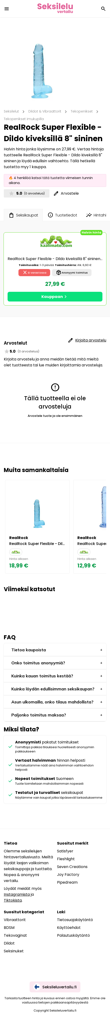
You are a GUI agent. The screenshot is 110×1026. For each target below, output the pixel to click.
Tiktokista (13, 900)
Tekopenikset (82, 111)
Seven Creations (72, 866)
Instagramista (17, 894)
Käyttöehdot (69, 927)
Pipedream (67, 882)
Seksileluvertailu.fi (55, 986)
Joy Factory (68, 874)
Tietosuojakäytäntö (75, 919)
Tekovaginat (15, 935)
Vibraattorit (15, 919)
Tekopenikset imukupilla (24, 119)
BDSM (9, 927)
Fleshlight (66, 859)
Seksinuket (14, 951)
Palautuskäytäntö (73, 935)
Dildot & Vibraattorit (44, 111)
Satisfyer (65, 851)
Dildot (9, 943)
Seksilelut (11, 111)
